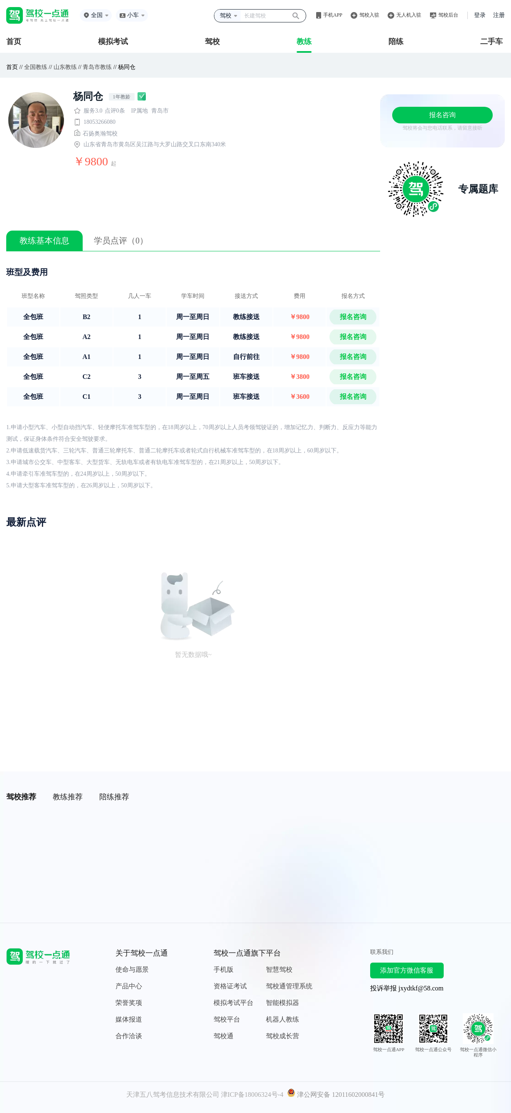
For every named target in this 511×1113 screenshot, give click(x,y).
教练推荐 (68, 797)
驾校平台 (227, 1019)
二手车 (491, 41)
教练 (304, 41)
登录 (480, 15)
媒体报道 (128, 1019)
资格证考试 (230, 986)
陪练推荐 (114, 797)
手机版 (223, 969)
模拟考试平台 (233, 1002)
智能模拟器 (282, 1002)
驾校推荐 (21, 797)
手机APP (332, 15)
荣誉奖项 (128, 1002)
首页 (13, 41)
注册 (499, 15)
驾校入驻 (369, 15)
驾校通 (223, 1035)
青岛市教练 (97, 67)
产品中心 (128, 986)
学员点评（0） (121, 240)
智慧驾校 (279, 969)
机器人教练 (282, 1019)
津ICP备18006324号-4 (252, 1094)
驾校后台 (448, 15)
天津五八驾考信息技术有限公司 (172, 1094)
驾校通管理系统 (289, 986)
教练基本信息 (44, 240)
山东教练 (65, 67)
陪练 (395, 41)
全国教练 (35, 67)
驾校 (212, 41)
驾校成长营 (282, 1035)
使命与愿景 (132, 969)
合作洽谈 (128, 1035)
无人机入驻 (408, 15)
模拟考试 (113, 41)
